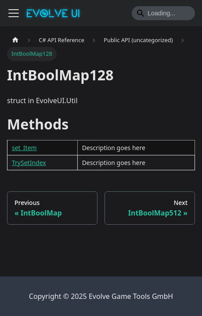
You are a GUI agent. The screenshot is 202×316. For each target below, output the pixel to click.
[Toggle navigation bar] (13, 13)
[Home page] (15, 40)
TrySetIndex (29, 162)
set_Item (24, 148)
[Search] (163, 13)
